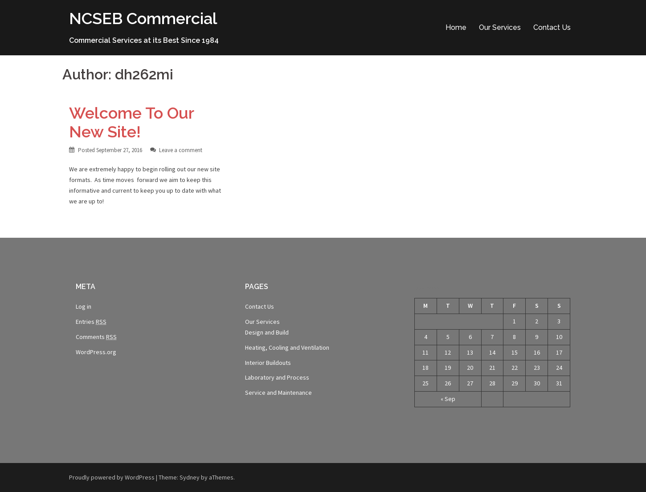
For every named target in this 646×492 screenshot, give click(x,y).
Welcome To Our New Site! (131, 122)
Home (456, 27)
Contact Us (552, 27)
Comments (96, 337)
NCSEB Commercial (143, 18)
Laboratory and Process (277, 377)
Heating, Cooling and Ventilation (287, 347)
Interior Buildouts (268, 363)
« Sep (448, 399)
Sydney (190, 477)
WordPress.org (96, 352)
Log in (83, 306)
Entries (91, 322)
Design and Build (267, 332)
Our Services (500, 27)
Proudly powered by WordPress (112, 477)
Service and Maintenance (278, 393)
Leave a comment (180, 150)
